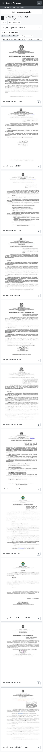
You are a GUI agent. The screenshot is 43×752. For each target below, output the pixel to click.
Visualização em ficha (9, 36)
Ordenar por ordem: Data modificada (14, 39)
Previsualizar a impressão (10, 32)
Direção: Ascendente (34, 39)
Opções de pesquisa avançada (14, 27)
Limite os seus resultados (22, 12)
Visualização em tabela (24, 36)
